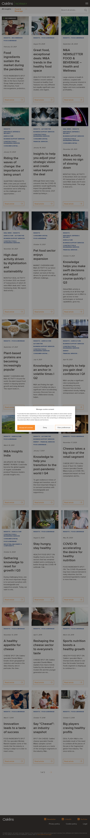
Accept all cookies (26, 427)
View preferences (63, 427)
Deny (45, 427)
